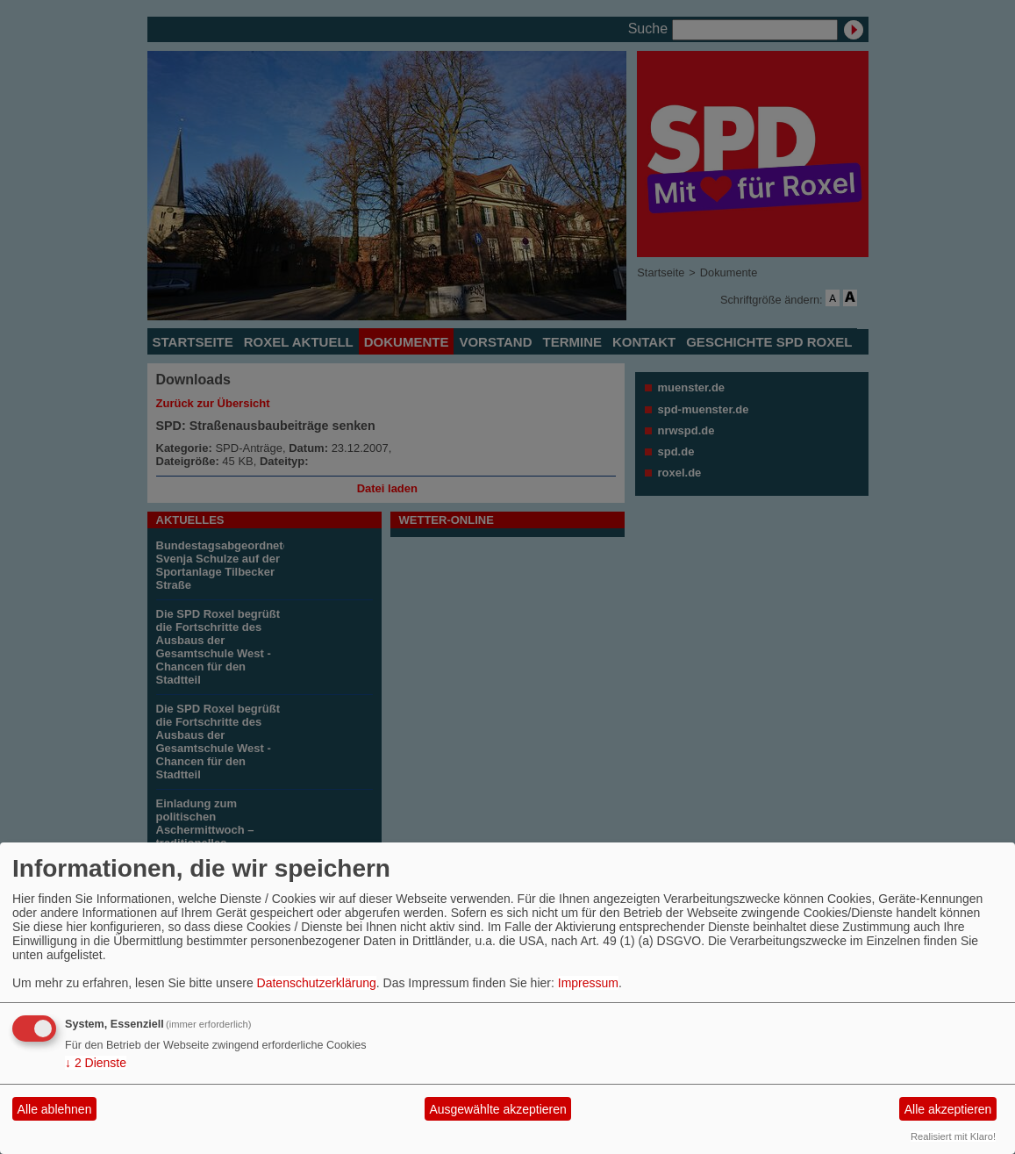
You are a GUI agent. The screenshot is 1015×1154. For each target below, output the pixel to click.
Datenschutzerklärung (316, 983)
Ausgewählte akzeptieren (497, 1109)
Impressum (588, 983)
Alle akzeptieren (948, 1109)
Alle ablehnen (55, 1109)
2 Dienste (95, 1063)
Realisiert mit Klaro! (953, 1136)
